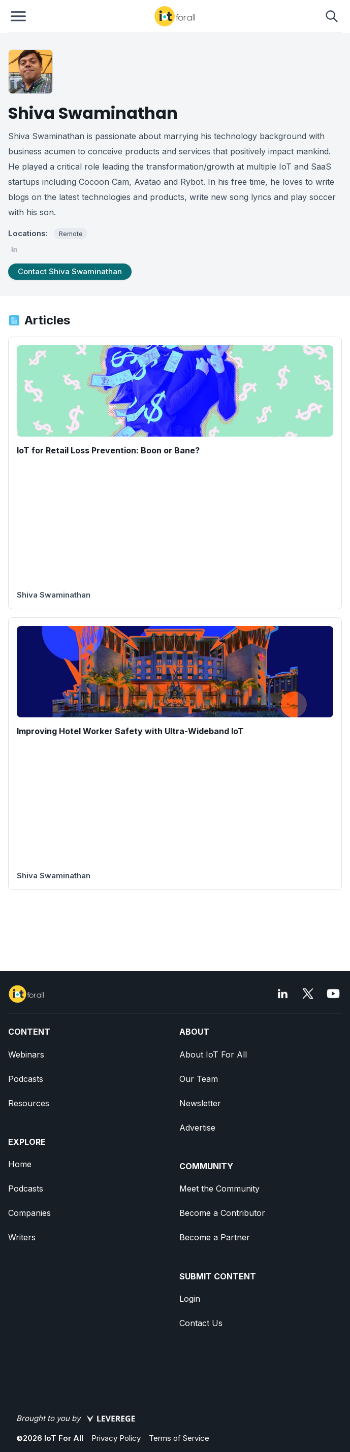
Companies (29, 1213)
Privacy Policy (116, 1438)
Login (189, 1299)
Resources (28, 1103)
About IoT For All (213, 1054)
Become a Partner (214, 1237)
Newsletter (200, 1103)
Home (19, 1164)
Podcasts (25, 1079)
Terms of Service (179, 1438)
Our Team (198, 1079)
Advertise (197, 1128)
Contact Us (200, 1323)
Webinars (26, 1054)
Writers (22, 1237)
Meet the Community (219, 1188)
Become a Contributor (222, 1213)
